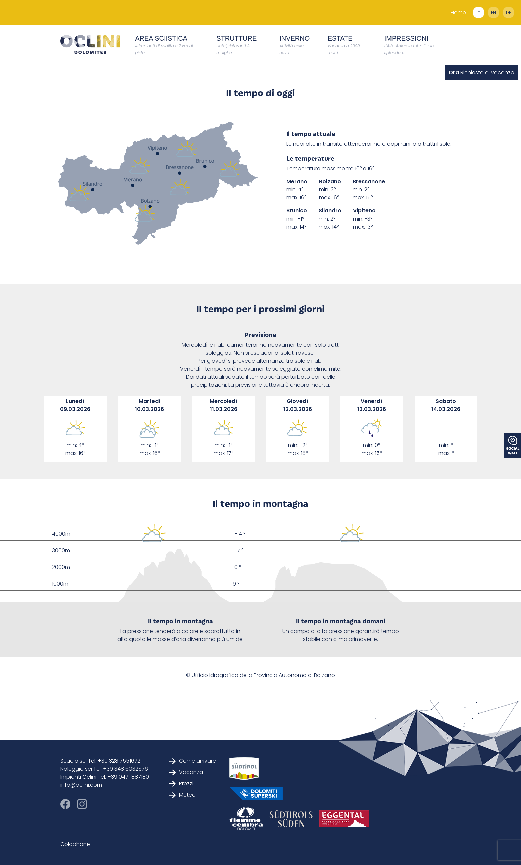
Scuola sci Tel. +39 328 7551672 (100, 761)
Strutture (236, 45)
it (478, 12)
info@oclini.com (81, 785)
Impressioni (409, 45)
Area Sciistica (164, 45)
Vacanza (186, 772)
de (508, 12)
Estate (344, 45)
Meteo (182, 795)
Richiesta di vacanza (481, 72)
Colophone (75, 844)
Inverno (294, 45)
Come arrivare (192, 761)
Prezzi (181, 783)
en (493, 12)
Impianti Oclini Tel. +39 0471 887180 (104, 777)
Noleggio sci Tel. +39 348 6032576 (104, 769)
